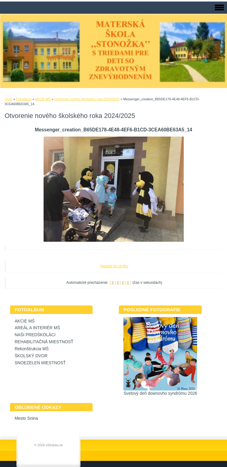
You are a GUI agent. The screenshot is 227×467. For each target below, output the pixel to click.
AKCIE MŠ (43, 99)
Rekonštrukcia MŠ (32, 349)
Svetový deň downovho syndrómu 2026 (160, 393)
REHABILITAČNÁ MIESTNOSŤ (44, 342)
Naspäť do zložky (114, 266)
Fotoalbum (23, 99)
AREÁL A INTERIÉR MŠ (37, 328)
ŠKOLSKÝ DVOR (31, 356)
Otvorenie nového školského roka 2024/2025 (86, 99)
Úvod (8, 99)
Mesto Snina (26, 418)
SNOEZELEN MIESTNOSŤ (40, 363)
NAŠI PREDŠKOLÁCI (35, 335)
